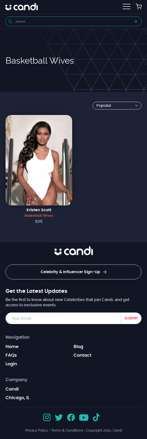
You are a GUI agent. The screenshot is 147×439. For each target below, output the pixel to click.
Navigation (18, 337)
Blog (78, 347)
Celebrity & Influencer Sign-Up (74, 272)
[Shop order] (117, 105)
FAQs (11, 355)
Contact (82, 355)
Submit (131, 318)
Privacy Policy (36, 430)
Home (12, 347)
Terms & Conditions (67, 430)
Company (16, 380)
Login (11, 364)
